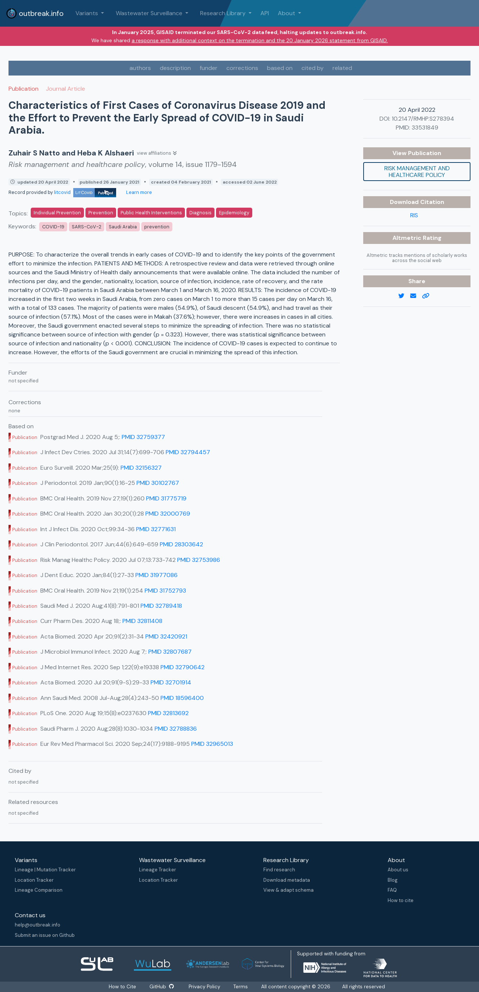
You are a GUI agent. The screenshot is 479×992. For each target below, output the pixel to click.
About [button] (287, 13)
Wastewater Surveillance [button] (150, 13)
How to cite (401, 900)
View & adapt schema (288, 890)
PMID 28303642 (181, 544)
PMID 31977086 (156, 575)
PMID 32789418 (161, 606)
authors (140, 68)
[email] (416, 296)
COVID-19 (53, 227)
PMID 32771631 (156, 529)
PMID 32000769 (167, 513)
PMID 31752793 (165, 590)
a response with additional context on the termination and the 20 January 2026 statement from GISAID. (260, 40)
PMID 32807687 (170, 652)
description (175, 68)
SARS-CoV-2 (86, 227)
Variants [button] (87, 13)
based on (280, 68)
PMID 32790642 (183, 667)
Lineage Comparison (39, 890)
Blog (393, 880)
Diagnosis (200, 213)
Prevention (100, 213)
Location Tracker (34, 880)
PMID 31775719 (166, 498)
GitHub (161, 986)
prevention (156, 227)
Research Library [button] (223, 13)
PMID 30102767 (157, 483)
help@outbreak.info (37, 925)
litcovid (85, 192)
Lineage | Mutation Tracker (45, 870)
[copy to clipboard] (428, 296)
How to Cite (123, 986)
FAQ (392, 890)
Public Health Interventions (151, 213)
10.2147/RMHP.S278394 (423, 119)
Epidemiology (234, 213)
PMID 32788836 (176, 729)
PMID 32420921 (166, 636)
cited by (312, 68)
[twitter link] (404, 296)
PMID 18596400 (182, 698)
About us (398, 870)
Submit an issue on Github (45, 935)
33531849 (425, 127)
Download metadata (286, 880)
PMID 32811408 (142, 621)
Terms (240, 986)
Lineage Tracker (157, 870)
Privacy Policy (204, 986)
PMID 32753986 (198, 560)
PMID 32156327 (141, 468)
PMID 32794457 (188, 452)
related (342, 68)
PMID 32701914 (171, 682)
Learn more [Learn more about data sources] (138, 192)
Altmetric (407, 238)
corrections (242, 68)
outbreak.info (35, 13)
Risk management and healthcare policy (417, 171)
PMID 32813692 (168, 713)
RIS (414, 215)
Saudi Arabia (123, 227)
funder (208, 68)
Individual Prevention (57, 213)
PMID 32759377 (143, 437)
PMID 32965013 (212, 744)
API (264, 13)
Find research (279, 870)
